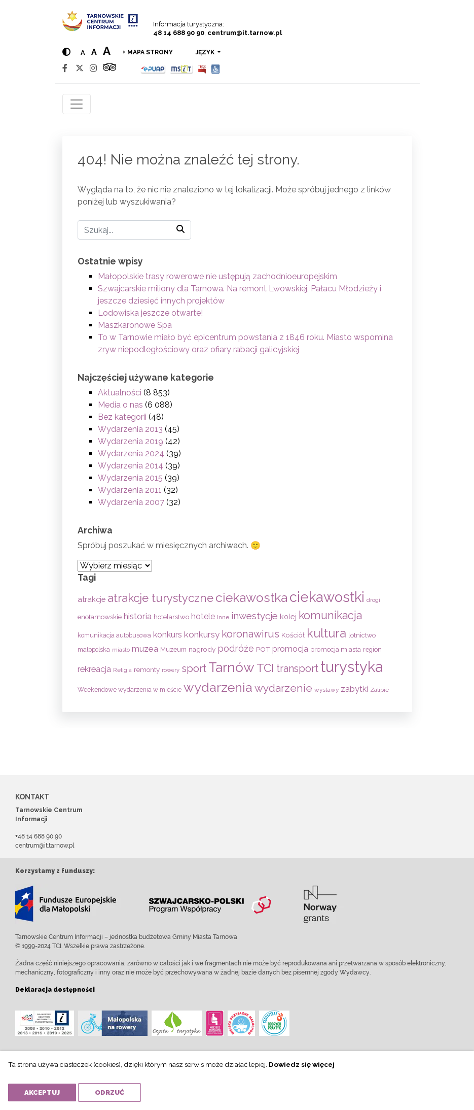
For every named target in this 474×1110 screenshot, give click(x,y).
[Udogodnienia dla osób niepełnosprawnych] (216, 68)
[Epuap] (153, 68)
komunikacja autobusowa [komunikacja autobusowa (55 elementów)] (114, 635)
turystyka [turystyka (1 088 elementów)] (351, 667)
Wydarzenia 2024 (131, 453)
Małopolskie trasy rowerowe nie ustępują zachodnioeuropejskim (217, 276)
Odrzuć (109, 1092)
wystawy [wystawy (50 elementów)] (326, 689)
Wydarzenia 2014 (130, 465)
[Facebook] (64, 68)
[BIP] (201, 68)
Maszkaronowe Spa (135, 325)
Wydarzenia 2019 (130, 441)
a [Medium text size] (94, 52)
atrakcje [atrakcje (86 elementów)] (91, 599)
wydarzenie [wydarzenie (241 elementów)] (283, 688)
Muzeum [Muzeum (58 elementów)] (173, 649)
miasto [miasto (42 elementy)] (121, 650)
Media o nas (120, 405)
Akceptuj (42, 1092)
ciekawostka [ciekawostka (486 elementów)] (251, 597)
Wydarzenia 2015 (130, 478)
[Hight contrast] (66, 52)
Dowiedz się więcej (302, 1064)
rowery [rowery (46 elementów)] (170, 670)
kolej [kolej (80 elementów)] (288, 616)
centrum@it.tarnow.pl (244, 33)
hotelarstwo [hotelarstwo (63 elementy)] (171, 617)
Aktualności (119, 392)
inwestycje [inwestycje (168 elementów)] (254, 616)
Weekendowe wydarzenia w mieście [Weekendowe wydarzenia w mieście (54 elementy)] (129, 689)
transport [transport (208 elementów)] (297, 668)
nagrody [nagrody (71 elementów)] (202, 649)
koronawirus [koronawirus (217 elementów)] (250, 634)
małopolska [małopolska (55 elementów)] (94, 649)
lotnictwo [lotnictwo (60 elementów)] (362, 635)
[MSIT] (181, 68)
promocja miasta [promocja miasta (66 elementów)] (335, 649)
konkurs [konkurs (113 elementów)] (167, 635)
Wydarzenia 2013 (130, 429)
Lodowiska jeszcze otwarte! (150, 313)
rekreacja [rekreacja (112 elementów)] (94, 669)
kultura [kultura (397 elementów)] (326, 633)
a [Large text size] (107, 50)
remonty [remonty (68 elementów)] (147, 669)
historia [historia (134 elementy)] (138, 616)
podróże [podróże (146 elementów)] (235, 648)
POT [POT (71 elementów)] (263, 649)
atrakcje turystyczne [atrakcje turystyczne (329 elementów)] (160, 597)
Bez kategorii (122, 417)
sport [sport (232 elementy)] (193, 668)
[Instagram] (93, 68)
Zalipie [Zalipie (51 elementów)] (379, 689)
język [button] (206, 52)
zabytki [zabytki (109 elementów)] (354, 689)
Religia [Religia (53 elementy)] (122, 670)
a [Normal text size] (83, 52)
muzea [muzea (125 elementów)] (145, 649)
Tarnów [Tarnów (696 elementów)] (231, 667)
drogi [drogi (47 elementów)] (373, 599)
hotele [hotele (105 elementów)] (203, 616)
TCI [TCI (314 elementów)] (265, 668)
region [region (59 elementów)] (372, 649)
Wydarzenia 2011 (130, 490)
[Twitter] (80, 68)
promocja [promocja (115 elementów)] (290, 649)
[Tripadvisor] (109, 68)
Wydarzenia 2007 (131, 502)
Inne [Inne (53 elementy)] (223, 617)
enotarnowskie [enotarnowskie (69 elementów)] (100, 617)
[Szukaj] (134, 230)
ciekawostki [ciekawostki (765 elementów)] (326, 597)
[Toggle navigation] (76, 104)
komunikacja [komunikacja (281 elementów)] (330, 615)
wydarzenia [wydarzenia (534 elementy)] (218, 687)
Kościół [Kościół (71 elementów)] (293, 635)
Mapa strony (150, 52)
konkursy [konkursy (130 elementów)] (202, 634)
